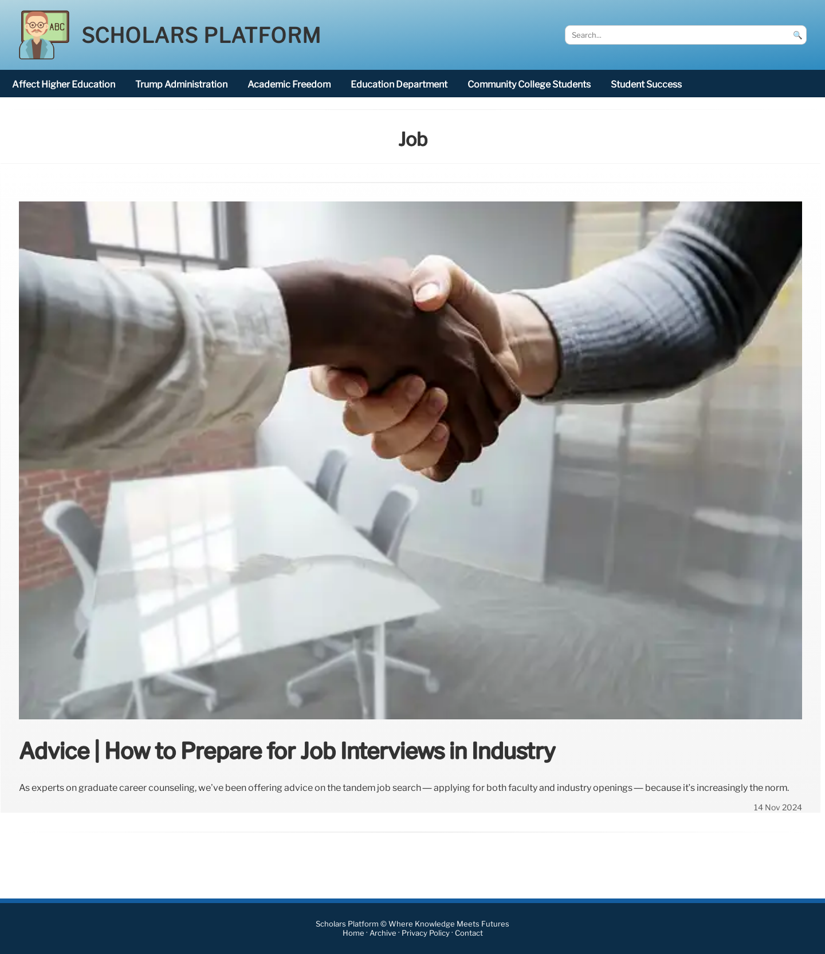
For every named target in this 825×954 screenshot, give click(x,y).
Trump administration (181, 84)
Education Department (399, 84)
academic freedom (289, 84)
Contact (469, 933)
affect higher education (63, 84)
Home (353, 933)
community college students (529, 84)
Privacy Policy (426, 933)
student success (646, 84)
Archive (383, 933)
